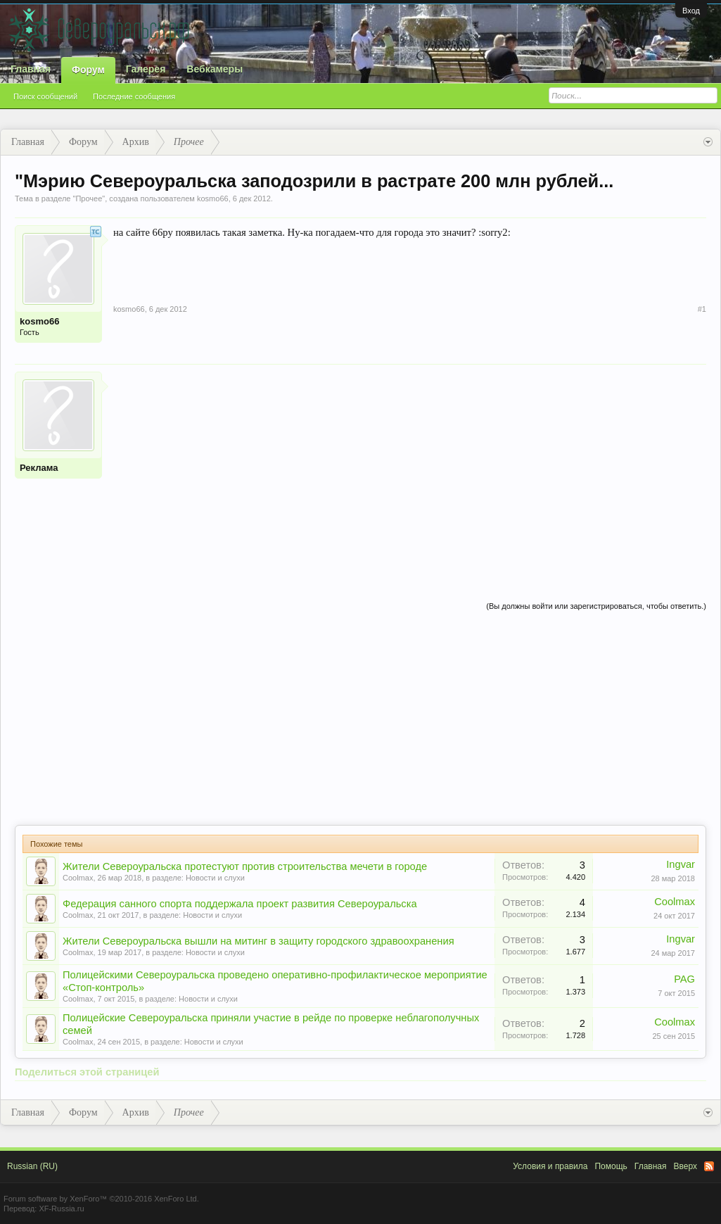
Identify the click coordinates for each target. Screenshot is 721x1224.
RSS (709, 1166)
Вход (691, 10)
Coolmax (78, 877)
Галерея (146, 69)
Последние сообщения (134, 96)
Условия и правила (550, 1166)
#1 (702, 309)
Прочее (88, 198)
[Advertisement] (409, 470)
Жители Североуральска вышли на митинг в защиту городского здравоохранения (258, 941)
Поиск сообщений (45, 96)
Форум (88, 69)
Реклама (39, 467)
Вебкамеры (214, 69)
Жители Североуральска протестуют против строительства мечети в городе (245, 866)
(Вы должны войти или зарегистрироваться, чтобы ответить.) (596, 606)
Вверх (685, 1166)
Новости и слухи (215, 877)
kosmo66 (213, 198)
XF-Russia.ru (61, 1208)
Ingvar (680, 864)
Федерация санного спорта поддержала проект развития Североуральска (240, 903)
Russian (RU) (32, 1166)
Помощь (610, 1166)
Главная (31, 69)
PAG (684, 979)
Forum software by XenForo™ (101, 1198)
